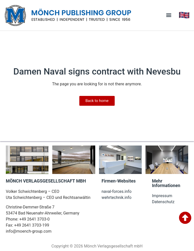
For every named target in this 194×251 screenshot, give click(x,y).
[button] (169, 15)
